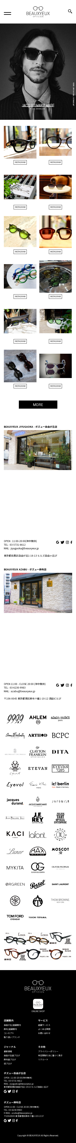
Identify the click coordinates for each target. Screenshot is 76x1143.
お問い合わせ (44, 1033)
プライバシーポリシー (48, 1051)
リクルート (43, 1059)
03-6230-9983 (18, 687)
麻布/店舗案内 (10, 1029)
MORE (38, 404)
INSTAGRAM (20, 162)
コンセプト (9, 1033)
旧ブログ (8, 1063)
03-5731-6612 (18, 544)
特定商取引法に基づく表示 (50, 1055)
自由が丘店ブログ (12, 1055)
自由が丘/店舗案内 (12, 1024)
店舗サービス (44, 1024)
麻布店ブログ (10, 1059)
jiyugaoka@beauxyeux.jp (25, 548)
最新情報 (8, 1051)
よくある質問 (44, 1029)
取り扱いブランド (12, 1037)
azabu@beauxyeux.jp (23, 691)
